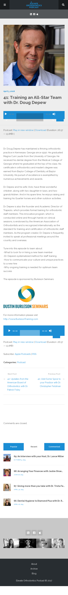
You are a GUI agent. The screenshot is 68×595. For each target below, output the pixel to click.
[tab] (13, 446)
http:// (20, 318)
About (34, 563)
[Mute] (53, 117)
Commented (54, 446)
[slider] (29, 117)
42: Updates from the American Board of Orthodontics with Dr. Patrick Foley (17, 383)
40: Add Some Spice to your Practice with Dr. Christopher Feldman (49, 382)
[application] (34, 114)
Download (41, 130)
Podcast (21, 361)
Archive (34, 568)
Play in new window (23, 130)
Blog (34, 572)
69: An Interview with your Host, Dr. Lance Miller (39, 455)
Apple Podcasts (23, 353)
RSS (35, 353)
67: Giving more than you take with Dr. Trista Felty (40, 485)
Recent (34, 446)
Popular (13, 446)
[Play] (5, 117)
